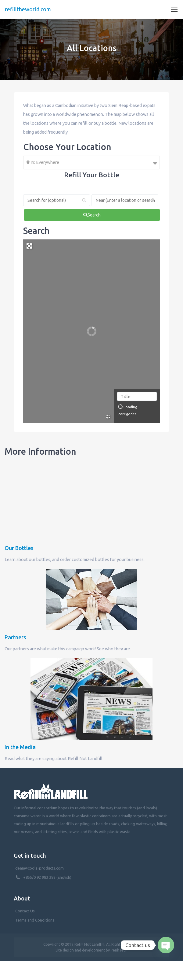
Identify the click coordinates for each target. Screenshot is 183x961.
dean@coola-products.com (40, 868)
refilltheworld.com (28, 9)
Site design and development (80, 950)
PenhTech (119, 950)
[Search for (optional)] (56, 200)
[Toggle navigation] (174, 9)
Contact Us (25, 911)
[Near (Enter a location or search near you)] (125, 200)
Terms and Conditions (34, 920)
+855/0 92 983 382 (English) (47, 877)
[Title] (137, 396)
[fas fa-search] (92, 215)
